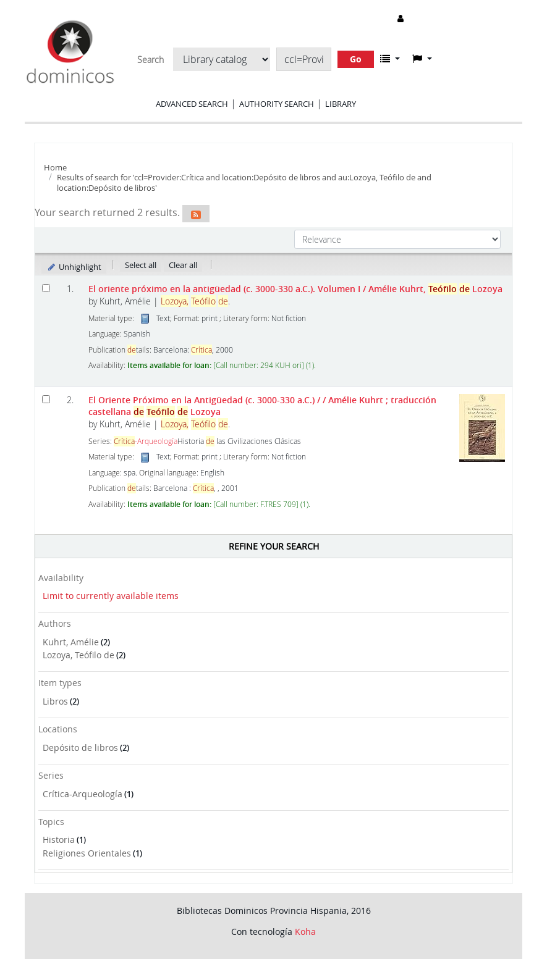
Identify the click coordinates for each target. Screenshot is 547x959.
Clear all (183, 264)
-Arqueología (145, 441)
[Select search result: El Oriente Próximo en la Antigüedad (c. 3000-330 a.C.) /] (46, 399)
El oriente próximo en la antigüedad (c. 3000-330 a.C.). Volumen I (295, 289)
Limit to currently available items (111, 595)
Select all (140, 264)
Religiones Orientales (87, 853)
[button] (390, 59)
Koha (305, 931)
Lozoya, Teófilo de (78, 655)
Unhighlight (73, 266)
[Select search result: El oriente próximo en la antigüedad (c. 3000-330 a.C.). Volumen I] (46, 288)
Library (340, 103)
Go (356, 59)
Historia (59, 839)
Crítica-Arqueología (82, 794)
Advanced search (192, 103)
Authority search (276, 103)
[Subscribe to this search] (196, 213)
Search (150, 59)
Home (55, 167)
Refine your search (274, 546)
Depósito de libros (80, 747)
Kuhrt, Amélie (71, 642)
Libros (55, 701)
